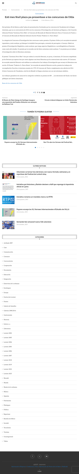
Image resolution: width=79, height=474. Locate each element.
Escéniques (7, 288)
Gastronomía (8, 315)
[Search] (76, 3)
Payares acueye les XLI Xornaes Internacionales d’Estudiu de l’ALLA (43, 209)
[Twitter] (39, 456)
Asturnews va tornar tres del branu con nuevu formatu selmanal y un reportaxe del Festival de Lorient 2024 (43, 173)
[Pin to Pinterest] (41, 92)
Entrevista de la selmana (11, 283)
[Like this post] (35, 92)
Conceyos (7, 256)
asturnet (35, 20)
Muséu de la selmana (10, 387)
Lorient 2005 (8, 347)
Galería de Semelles (10, 306)
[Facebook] (32, 456)
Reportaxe (7, 414)
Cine (5, 247)
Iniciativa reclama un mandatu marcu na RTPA (35, 197)
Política (6, 410)
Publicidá (65, 466)
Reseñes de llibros (9, 419)
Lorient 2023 (8, 373)
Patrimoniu (7, 401)
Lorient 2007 (8, 356)
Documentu (7, 270)
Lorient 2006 (8, 351)
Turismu (6, 432)
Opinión (6, 396)
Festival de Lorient (10, 297)
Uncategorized (8, 437)
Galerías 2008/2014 (10, 311)
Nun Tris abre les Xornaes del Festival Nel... (58, 142)
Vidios (6, 441)
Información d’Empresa (18, 466)
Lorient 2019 (8, 365)
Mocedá (6, 378)
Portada (4, 10)
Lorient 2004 (8, 342)
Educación (7, 275)
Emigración (7, 279)
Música (6, 392)
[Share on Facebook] (37, 92)
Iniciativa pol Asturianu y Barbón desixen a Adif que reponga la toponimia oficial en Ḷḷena (45, 185)
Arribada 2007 (8, 243)
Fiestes (6, 301)
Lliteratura (7, 328)
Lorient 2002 (8, 333)
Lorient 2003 (8, 337)
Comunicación (8, 252)
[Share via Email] (44, 92)
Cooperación (8, 265)
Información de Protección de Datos (50, 466)
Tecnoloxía (7, 428)
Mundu (6, 383)
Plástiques (7, 405)
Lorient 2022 (8, 369)
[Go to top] (39, 471)
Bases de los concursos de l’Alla (12, 83)
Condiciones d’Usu (32, 466)
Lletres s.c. (7, 324)
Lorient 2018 (8, 360)
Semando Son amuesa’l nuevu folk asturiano (34, 222)
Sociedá (6, 423)
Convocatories (15, 10)
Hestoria (6, 320)
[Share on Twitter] (39, 92)
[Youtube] (46, 456)
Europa (6, 292)
